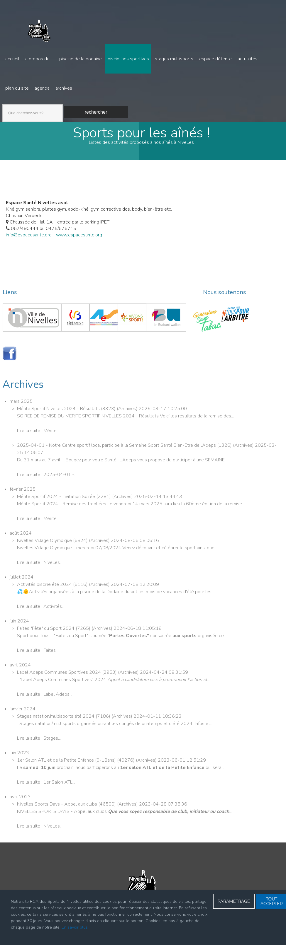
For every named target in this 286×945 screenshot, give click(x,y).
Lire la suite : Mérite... (38, 432)
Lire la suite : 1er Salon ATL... (46, 784)
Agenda (42, 88)
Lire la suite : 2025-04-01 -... (47, 476)
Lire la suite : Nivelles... (39, 564)
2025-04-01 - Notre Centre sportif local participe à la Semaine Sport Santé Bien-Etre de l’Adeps (117, 447)
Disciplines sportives (128, 59)
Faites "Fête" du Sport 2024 (46, 630)
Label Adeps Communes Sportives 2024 (59, 674)
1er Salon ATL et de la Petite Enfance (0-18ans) (67, 762)
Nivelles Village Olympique (45, 542)
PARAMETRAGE (234, 901)
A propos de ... (39, 59)
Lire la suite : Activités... (41, 608)
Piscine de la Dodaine (80, 59)
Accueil (12, 59)
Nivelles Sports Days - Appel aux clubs (57, 806)
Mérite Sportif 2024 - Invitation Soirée (56, 498)
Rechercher (96, 112)
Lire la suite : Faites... (37, 652)
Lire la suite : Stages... (39, 740)
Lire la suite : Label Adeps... (44, 696)
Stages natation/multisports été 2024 (56, 718)
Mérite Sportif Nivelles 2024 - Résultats (59, 410)
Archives (63, 88)
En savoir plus (75, 927)
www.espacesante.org (79, 236)
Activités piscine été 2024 (45, 586)
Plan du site (17, 88)
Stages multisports (174, 59)
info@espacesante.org (29, 236)
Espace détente (215, 59)
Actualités (248, 59)
